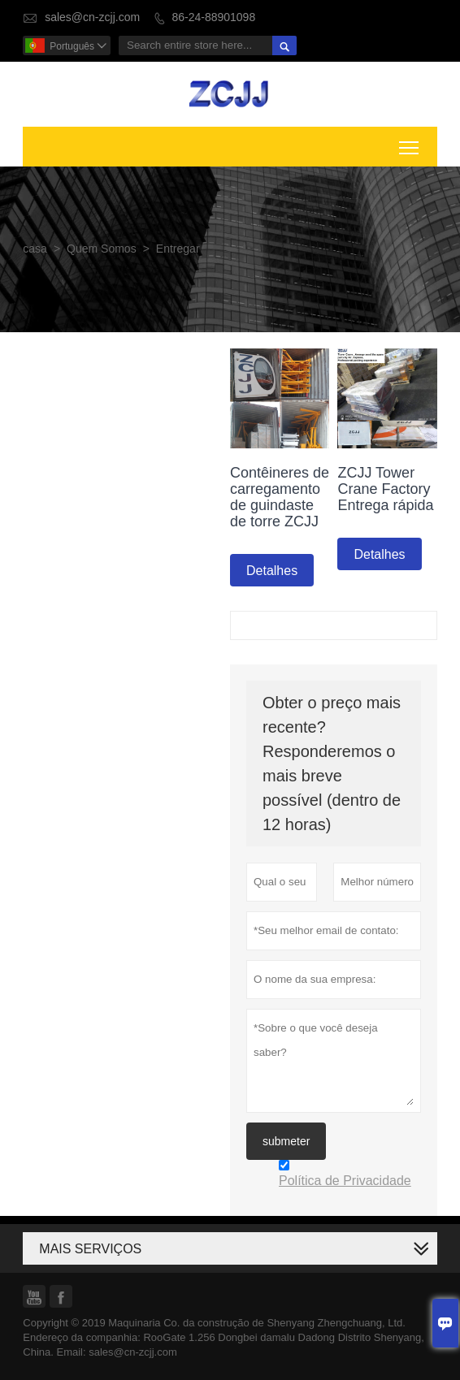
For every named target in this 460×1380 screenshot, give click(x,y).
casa (35, 248)
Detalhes (271, 570)
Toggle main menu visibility (410, 144)
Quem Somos (102, 248)
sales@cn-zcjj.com (92, 17)
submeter (286, 1141)
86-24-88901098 (213, 17)
